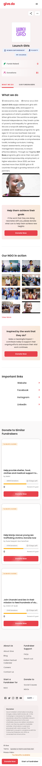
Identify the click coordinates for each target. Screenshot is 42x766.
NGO (6, 688)
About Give (9, 651)
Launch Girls (7, 104)
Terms (6, 749)
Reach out (28, 658)
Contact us (9, 672)
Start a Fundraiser (30, 761)
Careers (7, 667)
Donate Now (21, 233)
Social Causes (30, 685)
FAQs (26, 654)
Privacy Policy (9, 752)
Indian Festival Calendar (10, 661)
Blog (6, 655)
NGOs (26, 689)
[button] (14, 50)
